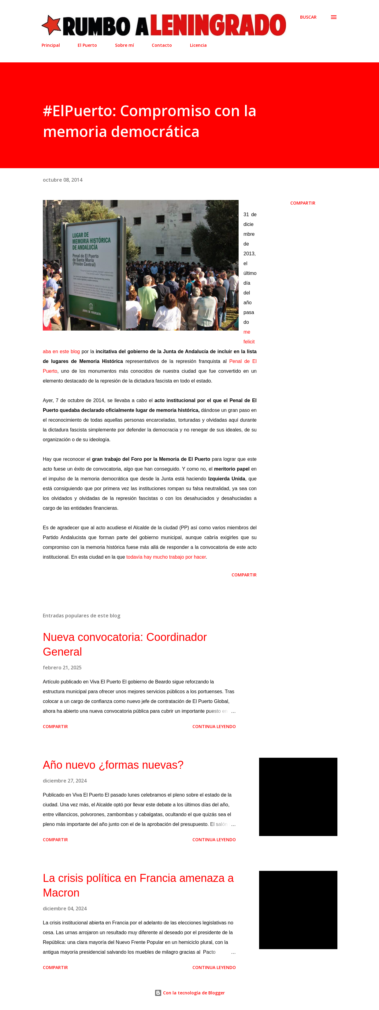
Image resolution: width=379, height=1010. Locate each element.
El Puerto (87, 45)
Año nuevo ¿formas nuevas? (113, 765)
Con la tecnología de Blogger (189, 993)
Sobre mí (124, 45)
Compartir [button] (302, 203)
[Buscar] (308, 17)
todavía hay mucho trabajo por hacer (166, 557)
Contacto (162, 45)
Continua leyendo (214, 726)
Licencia (198, 45)
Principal (51, 45)
